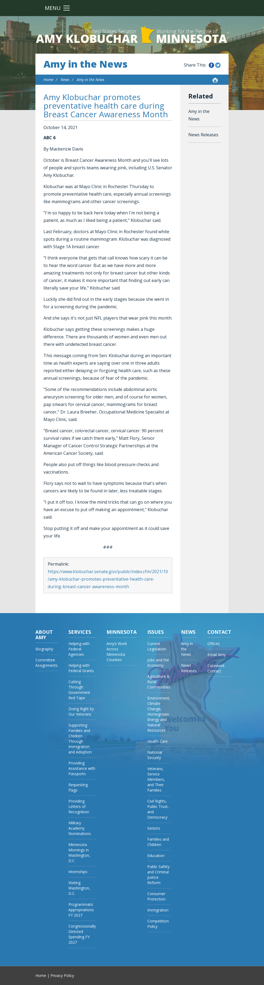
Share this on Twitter (218, 65)
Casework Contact (216, 668)
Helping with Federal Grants (81, 668)
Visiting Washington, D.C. (79, 888)
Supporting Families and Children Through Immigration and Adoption (80, 739)
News (65, 79)
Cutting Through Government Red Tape (79, 689)
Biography (44, 648)
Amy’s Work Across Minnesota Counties (117, 651)
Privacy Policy (62, 975)
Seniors (153, 828)
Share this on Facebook (211, 65)
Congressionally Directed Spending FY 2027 (82, 934)
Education (155, 855)
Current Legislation (156, 646)
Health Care (157, 741)
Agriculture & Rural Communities (158, 682)
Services (79, 632)
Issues (155, 632)
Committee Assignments (46, 662)
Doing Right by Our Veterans (81, 711)
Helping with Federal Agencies (79, 649)
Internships (77, 871)
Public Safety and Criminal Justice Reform (158, 874)
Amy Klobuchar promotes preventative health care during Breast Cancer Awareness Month (105, 105)
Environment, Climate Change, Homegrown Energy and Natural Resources (158, 714)
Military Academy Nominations (79, 828)
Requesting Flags (78, 787)
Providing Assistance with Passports (81, 768)
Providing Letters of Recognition (78, 806)
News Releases (203, 135)
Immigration (157, 910)
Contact (219, 632)
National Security (154, 755)
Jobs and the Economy (158, 662)
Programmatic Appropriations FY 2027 (81, 910)
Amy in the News (85, 64)
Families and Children (158, 842)
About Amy (44, 634)
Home (48, 79)
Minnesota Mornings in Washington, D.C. (79, 852)
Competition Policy (158, 923)
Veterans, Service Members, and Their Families (156, 779)
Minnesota (122, 632)
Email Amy (216, 654)
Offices (213, 643)
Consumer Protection (156, 896)
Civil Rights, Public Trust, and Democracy (158, 809)
